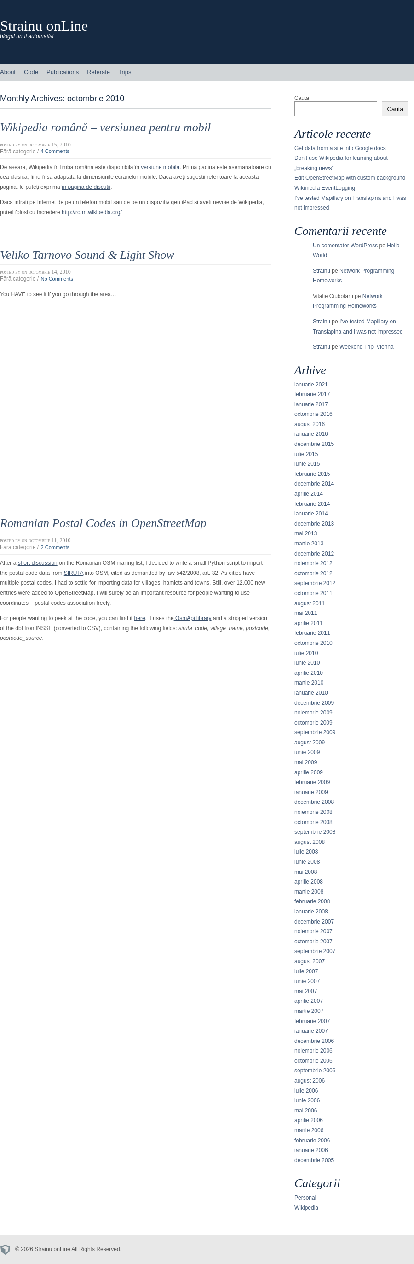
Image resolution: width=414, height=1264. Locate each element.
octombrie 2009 (313, 723)
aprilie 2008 (308, 881)
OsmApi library (193, 618)
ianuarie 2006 (311, 1150)
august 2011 (309, 603)
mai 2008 (305, 872)
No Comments (56, 278)
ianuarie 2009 (311, 792)
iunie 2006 (307, 1100)
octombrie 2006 (313, 1061)
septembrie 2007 (314, 951)
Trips (124, 72)
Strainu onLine (44, 26)
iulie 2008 (306, 852)
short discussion (38, 563)
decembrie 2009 (314, 703)
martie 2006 (308, 1130)
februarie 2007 (312, 1021)
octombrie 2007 (313, 941)
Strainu (321, 271)
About (8, 72)
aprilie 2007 (308, 1001)
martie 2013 (308, 543)
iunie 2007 (307, 981)
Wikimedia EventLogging (324, 188)
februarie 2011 (312, 633)
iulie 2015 (306, 454)
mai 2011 (305, 613)
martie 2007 (308, 1011)
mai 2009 (305, 762)
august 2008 (309, 842)
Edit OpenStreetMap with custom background (349, 178)
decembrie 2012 (314, 553)
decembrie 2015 (314, 444)
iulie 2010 (306, 653)
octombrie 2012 (313, 573)
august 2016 (309, 424)
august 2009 (309, 742)
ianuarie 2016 (311, 434)
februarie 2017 (312, 394)
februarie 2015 (312, 474)
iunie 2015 (307, 464)
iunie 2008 (307, 862)
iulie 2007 (306, 971)
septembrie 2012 (314, 583)
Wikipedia (306, 1208)
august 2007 (309, 961)
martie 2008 (308, 892)
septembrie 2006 (314, 1070)
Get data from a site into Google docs (340, 148)
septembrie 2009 (314, 732)
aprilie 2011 (308, 623)
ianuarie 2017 (311, 404)
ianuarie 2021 (311, 384)
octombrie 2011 (313, 593)
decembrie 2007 (314, 922)
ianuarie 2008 (311, 911)
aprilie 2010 (308, 673)
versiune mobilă (160, 167)
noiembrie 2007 (313, 931)
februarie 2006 (312, 1140)
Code (31, 72)
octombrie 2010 (313, 643)
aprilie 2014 (308, 494)
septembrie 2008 (314, 832)
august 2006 (309, 1080)
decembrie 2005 (314, 1160)
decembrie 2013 (314, 524)
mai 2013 (305, 533)
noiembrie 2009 (313, 712)
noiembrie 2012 (313, 563)
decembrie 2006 (314, 1041)
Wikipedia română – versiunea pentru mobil (105, 127)
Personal (305, 1197)
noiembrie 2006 (313, 1050)
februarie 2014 (312, 504)
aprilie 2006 (308, 1120)
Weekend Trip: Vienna (366, 347)
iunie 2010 (307, 663)
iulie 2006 (306, 1091)
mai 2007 (305, 991)
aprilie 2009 (308, 772)
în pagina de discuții (86, 187)
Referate (98, 72)
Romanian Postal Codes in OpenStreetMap (103, 523)
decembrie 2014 (314, 483)
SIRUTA (73, 573)
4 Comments (54, 151)
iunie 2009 (307, 752)
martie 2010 (308, 682)
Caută (301, 98)
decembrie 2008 (314, 802)
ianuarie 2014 (311, 513)
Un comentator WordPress (345, 245)
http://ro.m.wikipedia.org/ (92, 212)
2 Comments (54, 547)
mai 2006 (305, 1110)
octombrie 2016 (313, 414)
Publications (62, 72)
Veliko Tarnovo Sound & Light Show (87, 255)
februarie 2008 (312, 901)
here (139, 618)
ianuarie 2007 (311, 1031)
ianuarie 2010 (311, 693)
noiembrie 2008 (313, 812)
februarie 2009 (312, 782)
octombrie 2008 (313, 822)
